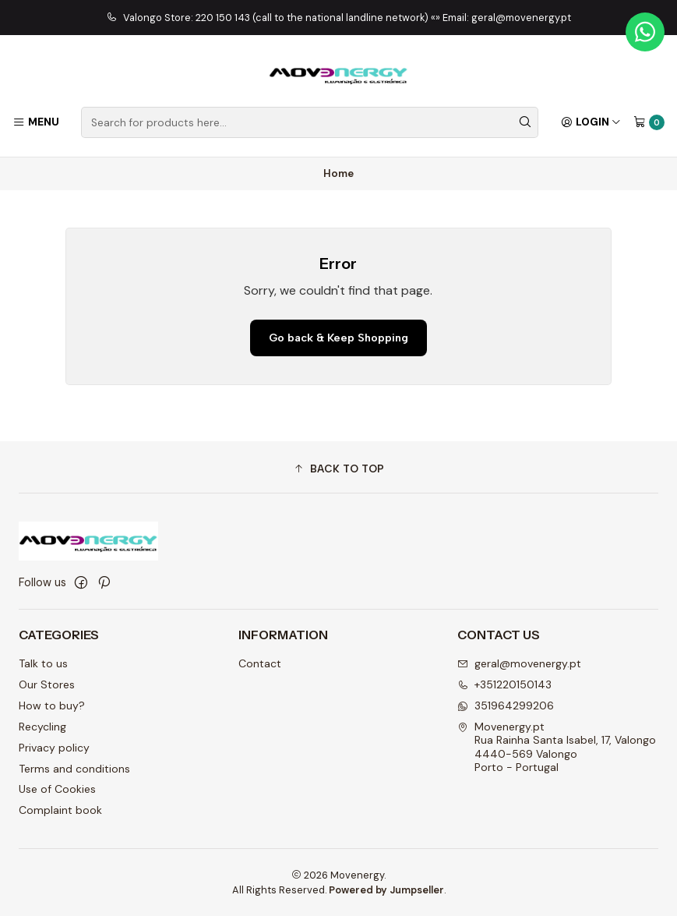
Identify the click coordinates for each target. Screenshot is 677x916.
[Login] (591, 122)
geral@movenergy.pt (519, 663)
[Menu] (35, 122)
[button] (338, 469)
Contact (259, 663)
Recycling (42, 727)
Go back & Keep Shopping (338, 338)
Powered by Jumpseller (386, 890)
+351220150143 (504, 684)
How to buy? (52, 705)
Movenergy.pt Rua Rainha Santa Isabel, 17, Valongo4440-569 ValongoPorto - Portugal (556, 747)
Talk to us (43, 663)
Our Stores (47, 684)
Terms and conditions (74, 769)
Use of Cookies (57, 789)
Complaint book (60, 810)
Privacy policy (54, 748)
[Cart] (649, 122)
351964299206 (505, 705)
